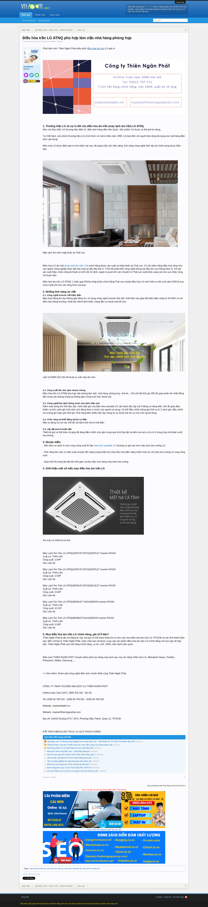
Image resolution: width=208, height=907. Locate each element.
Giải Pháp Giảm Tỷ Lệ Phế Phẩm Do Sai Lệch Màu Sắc (70, 748)
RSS (186, 897)
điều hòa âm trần (96, 48)
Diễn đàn (26, 15)
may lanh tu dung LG (91, 868)
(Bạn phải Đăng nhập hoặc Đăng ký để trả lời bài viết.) (166, 785)
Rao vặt (37, 41)
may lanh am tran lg (55, 868)
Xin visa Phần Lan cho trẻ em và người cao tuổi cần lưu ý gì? (72, 771)
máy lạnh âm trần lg (37, 868)
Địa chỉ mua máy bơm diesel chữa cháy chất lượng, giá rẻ (71, 754)
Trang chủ (167, 897)
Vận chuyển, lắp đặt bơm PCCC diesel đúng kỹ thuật (69, 758)
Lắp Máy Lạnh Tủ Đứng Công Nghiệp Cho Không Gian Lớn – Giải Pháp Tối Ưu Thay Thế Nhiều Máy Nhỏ (91, 741)
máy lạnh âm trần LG (76, 265)
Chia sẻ (27, 874)
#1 (184, 777)
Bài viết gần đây (44, 20)
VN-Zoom (149, 7)
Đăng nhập (180, 2)
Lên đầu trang (178, 897)
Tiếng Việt (25, 897)
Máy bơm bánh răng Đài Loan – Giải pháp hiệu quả (68, 751)
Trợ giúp (159, 897)
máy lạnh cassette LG (105, 445)
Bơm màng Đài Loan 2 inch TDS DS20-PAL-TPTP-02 (69, 768)
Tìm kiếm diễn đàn (28, 20)
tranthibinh (52, 41)
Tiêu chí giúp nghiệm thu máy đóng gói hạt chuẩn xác (69, 761)
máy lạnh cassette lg (72, 868)
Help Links (55, 15)
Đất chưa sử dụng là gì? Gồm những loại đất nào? (68, 764)
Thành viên (40, 15)
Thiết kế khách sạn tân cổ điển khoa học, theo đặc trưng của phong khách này (80, 745)
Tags (26, 868)
